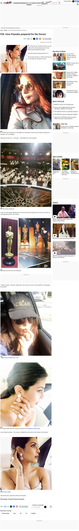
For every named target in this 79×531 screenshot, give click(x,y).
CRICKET (34, 3)
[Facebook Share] (36, 38)
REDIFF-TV (48, 3)
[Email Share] (28, 38)
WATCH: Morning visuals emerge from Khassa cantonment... (64, 256)
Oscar (14, 513)
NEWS (19, 3)
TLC (26, 513)
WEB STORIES (57, 157)
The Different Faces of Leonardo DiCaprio (72, 83)
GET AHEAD (44, 3)
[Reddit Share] (39, 38)
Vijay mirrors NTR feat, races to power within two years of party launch (65, 117)
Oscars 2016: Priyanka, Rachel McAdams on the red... (69, 127)
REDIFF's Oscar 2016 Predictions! (64, 104)
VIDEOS (55, 203)
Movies (5, 30)
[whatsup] (78, 4)
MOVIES (29, 3)
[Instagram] (75, 1)
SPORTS (39, 3)
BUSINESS (24, 3)
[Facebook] (78, 1)
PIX (20, 513)
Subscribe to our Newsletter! (38, 505)
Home (1, 30)
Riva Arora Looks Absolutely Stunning (63, 238)
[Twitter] (73, 1)
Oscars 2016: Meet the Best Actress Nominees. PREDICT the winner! (64, 108)
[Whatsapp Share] (31, 38)
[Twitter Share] (34, 38)
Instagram (33, 513)
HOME (15, 3)
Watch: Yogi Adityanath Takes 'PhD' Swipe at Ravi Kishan (63, 220)
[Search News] (59, 3)
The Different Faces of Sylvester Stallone (65, 114)
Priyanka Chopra (5, 513)
